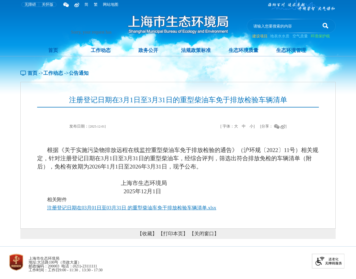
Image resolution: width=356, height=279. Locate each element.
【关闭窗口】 (204, 233)
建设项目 (260, 36)
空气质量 (300, 36)
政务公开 (148, 50)
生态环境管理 (291, 50)
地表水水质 (279, 36)
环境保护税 (320, 36)
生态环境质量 (243, 50)
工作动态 (101, 50)
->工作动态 (51, 73)
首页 (53, 50)
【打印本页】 (173, 233)
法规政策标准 (196, 50)
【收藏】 (147, 233)
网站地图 (110, 4)
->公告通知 (76, 73)
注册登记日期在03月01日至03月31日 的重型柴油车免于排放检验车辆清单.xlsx (131, 208)
